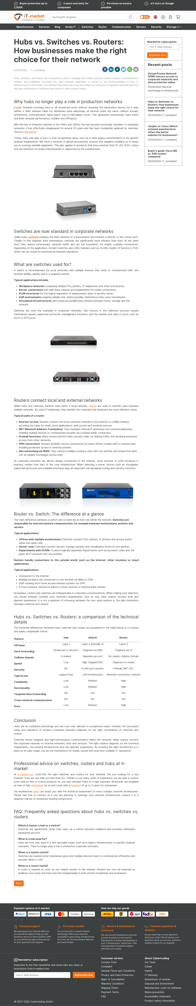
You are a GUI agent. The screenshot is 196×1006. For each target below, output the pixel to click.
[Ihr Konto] (163, 17)
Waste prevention (154, 992)
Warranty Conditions (112, 983)
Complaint (106, 966)
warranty (76, 785)
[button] (105, 69)
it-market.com (25, 774)
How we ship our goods (115, 908)
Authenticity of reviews (157, 979)
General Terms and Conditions (118, 970)
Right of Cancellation (113, 979)
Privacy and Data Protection (117, 975)
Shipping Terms (109, 987)
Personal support (29, 926)
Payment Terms (110, 992)
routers (93, 405)
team (36, 791)
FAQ (103, 996)
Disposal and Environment (159, 983)
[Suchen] (130, 17)
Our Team (150, 962)
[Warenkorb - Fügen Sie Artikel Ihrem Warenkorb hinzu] (178, 17)
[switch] (145, 17)
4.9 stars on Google (162, 3)
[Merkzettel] (170, 17)
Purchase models (73, 926)
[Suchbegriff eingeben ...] (89, 17)
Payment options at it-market (32, 908)
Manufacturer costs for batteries (163, 987)
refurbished (37, 785)
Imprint (148, 970)
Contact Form (109, 962)
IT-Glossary (151, 975)
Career (148, 966)
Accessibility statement (158, 996)
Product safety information (160, 1000)
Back (19, 883)
